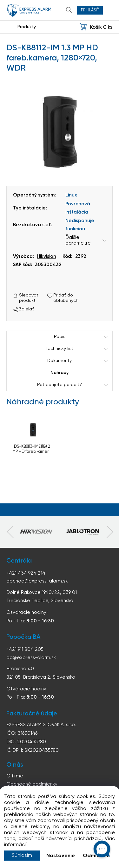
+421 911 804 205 (24, 649)
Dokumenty (59, 360)
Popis (59, 336)
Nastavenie (60, 855)
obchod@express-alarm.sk (37, 581)
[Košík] (96, 26)
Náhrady (59, 373)
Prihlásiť (90, 10)
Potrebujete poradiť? (59, 385)
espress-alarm (29, 10)
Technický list (59, 348)
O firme (14, 776)
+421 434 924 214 (25, 573)
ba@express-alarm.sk (31, 657)
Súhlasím (22, 855)
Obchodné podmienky (31, 784)
